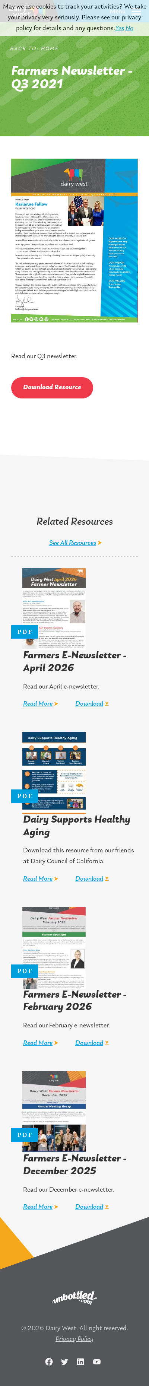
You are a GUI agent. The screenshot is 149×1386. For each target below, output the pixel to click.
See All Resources (72, 543)
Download (89, 704)
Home (50, 49)
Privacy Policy (74, 1339)
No (129, 28)
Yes (119, 28)
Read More (38, 704)
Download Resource (52, 387)
